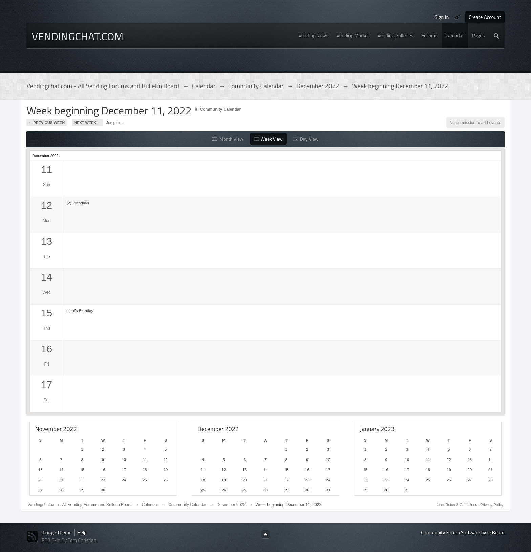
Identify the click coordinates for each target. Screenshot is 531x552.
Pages (478, 35)
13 (40, 470)
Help (82, 532)
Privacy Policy (491, 505)
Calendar (455, 35)
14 (61, 470)
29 (82, 490)
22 (82, 480)
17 (124, 470)
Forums (430, 35)
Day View (306, 138)
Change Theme (55, 532)
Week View (268, 138)
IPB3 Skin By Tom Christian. (69, 540)
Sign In (441, 17)
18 (145, 470)
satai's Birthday (80, 310)
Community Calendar (220, 109)
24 (124, 480)
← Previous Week (46, 122)
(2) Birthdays (78, 203)
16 (103, 470)
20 (40, 480)
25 (145, 480)
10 (124, 460)
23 (103, 480)
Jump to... (114, 122)
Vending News (313, 35)
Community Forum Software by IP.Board (462, 532)
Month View (227, 138)
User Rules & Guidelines (457, 505)
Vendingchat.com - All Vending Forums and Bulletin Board (79, 504)
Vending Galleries (395, 35)
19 (166, 470)
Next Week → (87, 122)
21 (61, 480)
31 (328, 490)
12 (166, 460)
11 (145, 460)
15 (82, 470)
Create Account (485, 17)
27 (40, 490)
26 (166, 480)
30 (103, 490)
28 (61, 490)
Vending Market (353, 35)
